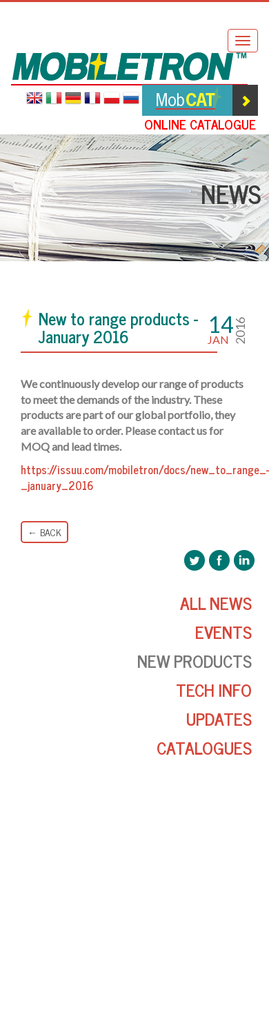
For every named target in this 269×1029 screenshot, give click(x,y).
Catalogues (204, 747)
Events (223, 632)
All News (216, 603)
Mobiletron (129, 68)
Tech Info (214, 689)
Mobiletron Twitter (194, 560)
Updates (219, 718)
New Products (194, 660)
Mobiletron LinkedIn (244, 560)
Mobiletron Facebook (219, 560)
